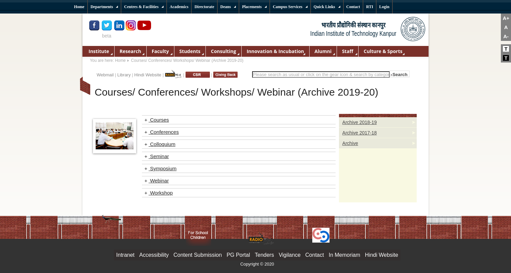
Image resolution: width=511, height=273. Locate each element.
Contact (314, 255)
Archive (350, 143)
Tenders (264, 255)
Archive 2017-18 (359, 132)
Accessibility (154, 255)
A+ (506, 18)
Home (120, 60)
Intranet (125, 255)
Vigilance (290, 255)
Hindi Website (147, 74)
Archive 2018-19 (359, 122)
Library (124, 74)
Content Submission (197, 255)
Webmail (105, 74)
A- (506, 36)
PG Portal (238, 255)
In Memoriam (344, 255)
